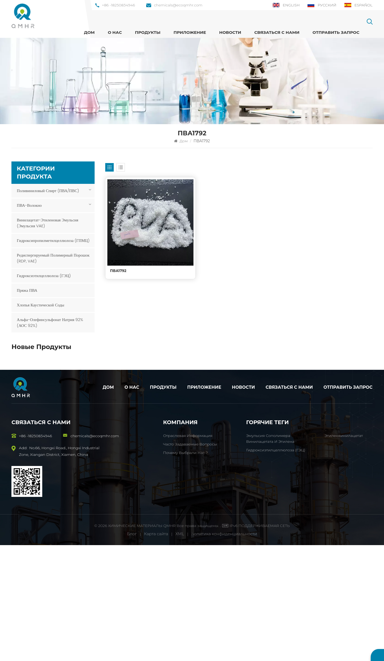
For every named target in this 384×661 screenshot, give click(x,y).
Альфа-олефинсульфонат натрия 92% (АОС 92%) (50, 322)
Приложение (190, 32)
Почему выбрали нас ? (185, 568)
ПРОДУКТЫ (148, 32)
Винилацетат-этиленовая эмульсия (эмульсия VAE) (47, 223)
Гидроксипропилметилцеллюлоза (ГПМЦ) (53, 240)
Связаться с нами (276, 32)
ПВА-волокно (29, 205)
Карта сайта (156, 649)
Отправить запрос (336, 32)
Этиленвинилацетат (343, 551)
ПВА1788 (48, 361)
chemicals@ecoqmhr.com (174, 5)
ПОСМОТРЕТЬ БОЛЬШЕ (58, 367)
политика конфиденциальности (224, 649)
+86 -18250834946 (115, 5)
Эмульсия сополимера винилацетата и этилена (64, 391)
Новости (230, 32)
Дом (89, 32)
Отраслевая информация (188, 551)
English (285, 5)
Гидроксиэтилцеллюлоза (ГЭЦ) (44, 275)
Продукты (163, 503)
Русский (321, 5)
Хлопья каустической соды (40, 305)
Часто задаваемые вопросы (190, 560)
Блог (132, 649)
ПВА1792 (118, 265)
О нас (115, 32)
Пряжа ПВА (27, 290)
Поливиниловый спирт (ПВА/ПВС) (48, 190)
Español (358, 5)
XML (179, 649)
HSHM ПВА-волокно (59, 418)
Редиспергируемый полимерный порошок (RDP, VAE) (53, 258)
